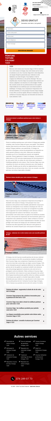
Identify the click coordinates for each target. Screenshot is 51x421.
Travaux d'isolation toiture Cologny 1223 (40, 343)
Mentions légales (35, 386)
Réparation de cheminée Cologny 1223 (26, 350)
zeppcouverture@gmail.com (41, 13)
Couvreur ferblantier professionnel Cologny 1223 (40, 357)
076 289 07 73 (14, 9)
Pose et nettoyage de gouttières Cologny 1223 (26, 343)
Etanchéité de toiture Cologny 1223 (10, 343)
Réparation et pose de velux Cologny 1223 (11, 363)
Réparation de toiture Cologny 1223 (25, 363)
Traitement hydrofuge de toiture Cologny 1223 (26, 357)
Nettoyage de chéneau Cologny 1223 (11, 350)
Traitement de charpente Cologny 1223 (11, 357)
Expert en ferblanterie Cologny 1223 (41, 350)
